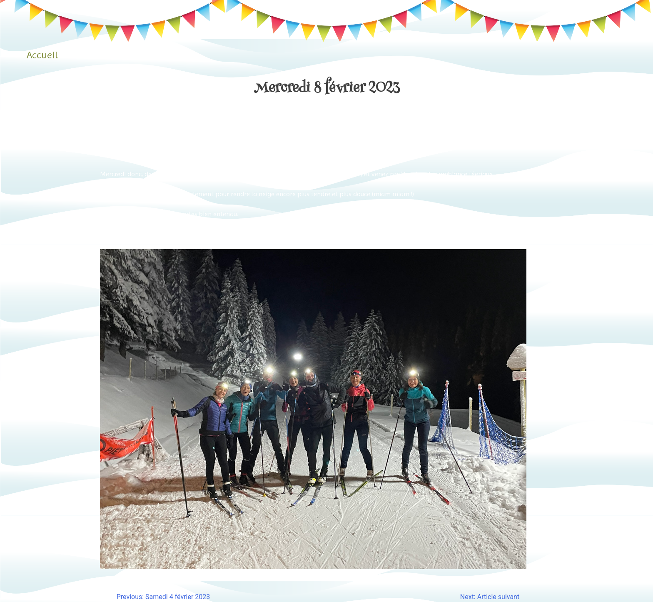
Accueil (42, 55)
